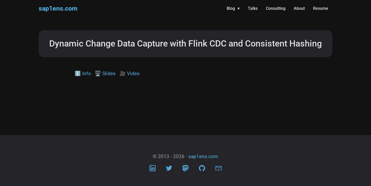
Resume (320, 8)
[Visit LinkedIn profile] (152, 169)
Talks (253, 8)
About (299, 8)
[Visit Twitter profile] (169, 169)
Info (86, 73)
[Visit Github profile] (202, 169)
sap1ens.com (58, 8)
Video (133, 73)
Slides (109, 73)
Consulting (275, 8)
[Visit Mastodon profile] (185, 169)
